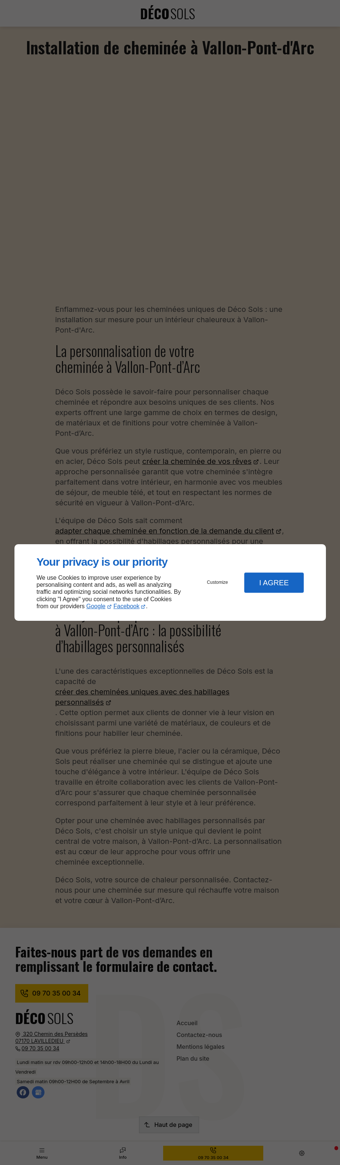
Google (96, 606)
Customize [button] (217, 582)
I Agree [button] (274, 583)
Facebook (126, 606)
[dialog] (170, 582)
